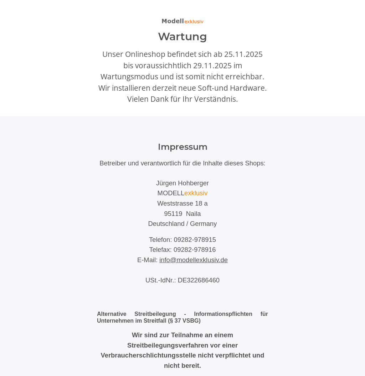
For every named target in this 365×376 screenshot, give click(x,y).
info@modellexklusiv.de (193, 260)
